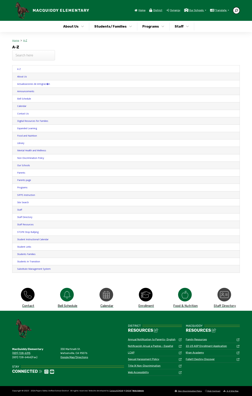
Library (20, 143)
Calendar (21, 106)
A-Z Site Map (231, 391)
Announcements (25, 91)
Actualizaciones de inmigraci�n (33, 83)
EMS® (128, 391)
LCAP (131, 352)
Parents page (24, 180)
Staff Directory (24, 217)
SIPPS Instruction (26, 194)
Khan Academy (195, 352)
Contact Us (23, 113)
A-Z (25, 40)
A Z (19, 69)
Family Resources (196, 339)
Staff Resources (25, 224)
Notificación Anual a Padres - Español (150, 346)
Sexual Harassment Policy (143, 359)
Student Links (24, 246)
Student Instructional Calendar (33, 239)
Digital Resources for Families (32, 120)
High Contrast (213, 391)
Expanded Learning (27, 128)
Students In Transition (28, 261)
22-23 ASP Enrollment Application (206, 346)
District (157, 10)
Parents (21, 172)
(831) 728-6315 (21, 353)
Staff (182, 26)
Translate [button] (221, 10)
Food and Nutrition (27, 135)
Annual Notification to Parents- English (152, 339)
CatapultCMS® (116, 391)
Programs (153, 26)
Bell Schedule (24, 98)
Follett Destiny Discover (200, 359)
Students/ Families (113, 26)
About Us (73, 26)
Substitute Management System (34, 268)
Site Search (23, 202)
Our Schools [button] (196, 10)
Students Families (26, 254)
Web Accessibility (138, 372)
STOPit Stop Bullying (28, 231)
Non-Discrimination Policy (188, 391)
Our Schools (23, 165)
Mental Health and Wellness (31, 150)
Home (142, 10)
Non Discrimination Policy (30, 157)
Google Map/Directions (74, 357)
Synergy (175, 10)
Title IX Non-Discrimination (144, 365)
